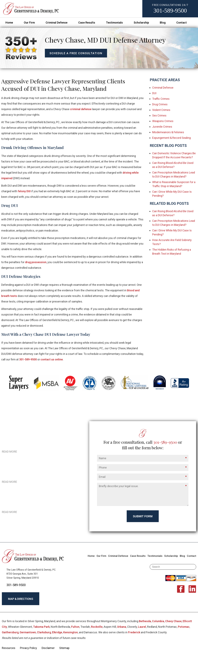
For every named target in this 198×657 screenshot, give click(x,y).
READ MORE (9, 451)
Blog (163, 22)
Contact (181, 22)
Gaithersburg (10, 632)
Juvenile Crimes (162, 126)
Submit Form (143, 516)
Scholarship (141, 22)
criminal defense (80, 109)
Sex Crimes (159, 115)
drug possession (35, 262)
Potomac (183, 626)
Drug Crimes (160, 104)
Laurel (142, 626)
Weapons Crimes (162, 121)
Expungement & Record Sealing (171, 137)
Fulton (75, 626)
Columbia (158, 621)
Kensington (70, 632)
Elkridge (57, 632)
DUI (154, 93)
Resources (8, 648)
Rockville (97, 626)
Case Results (86, 22)
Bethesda (145, 621)
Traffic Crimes (161, 98)
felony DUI (24, 191)
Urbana (121, 626)
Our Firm (29, 22)
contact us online (52, 359)
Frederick (134, 632)
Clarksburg (44, 632)
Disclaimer (48, 648)
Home (9, 22)
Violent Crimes (161, 110)
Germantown (28, 632)
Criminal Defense (56, 22)
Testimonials (114, 22)
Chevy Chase (173, 621)
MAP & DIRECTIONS (20, 598)
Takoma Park (41, 626)
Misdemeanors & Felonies (168, 132)
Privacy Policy (28, 648)
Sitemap (64, 648)
